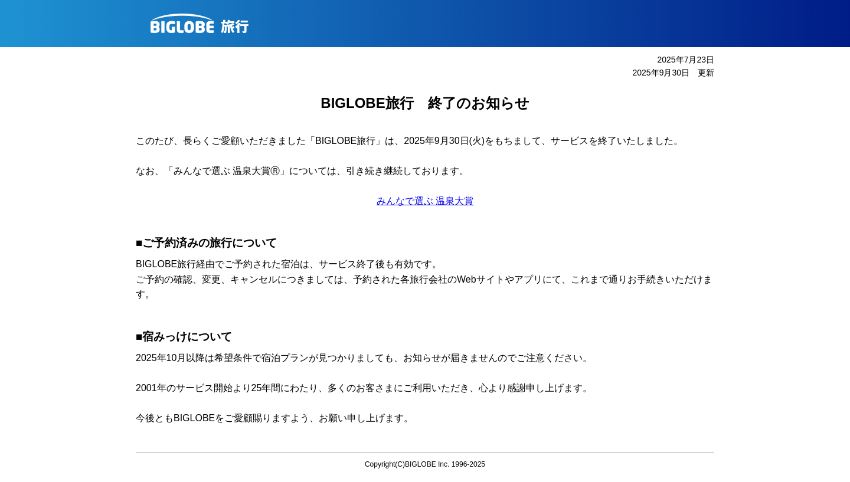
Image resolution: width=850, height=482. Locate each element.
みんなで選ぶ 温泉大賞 (425, 201)
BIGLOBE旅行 (429, 24)
